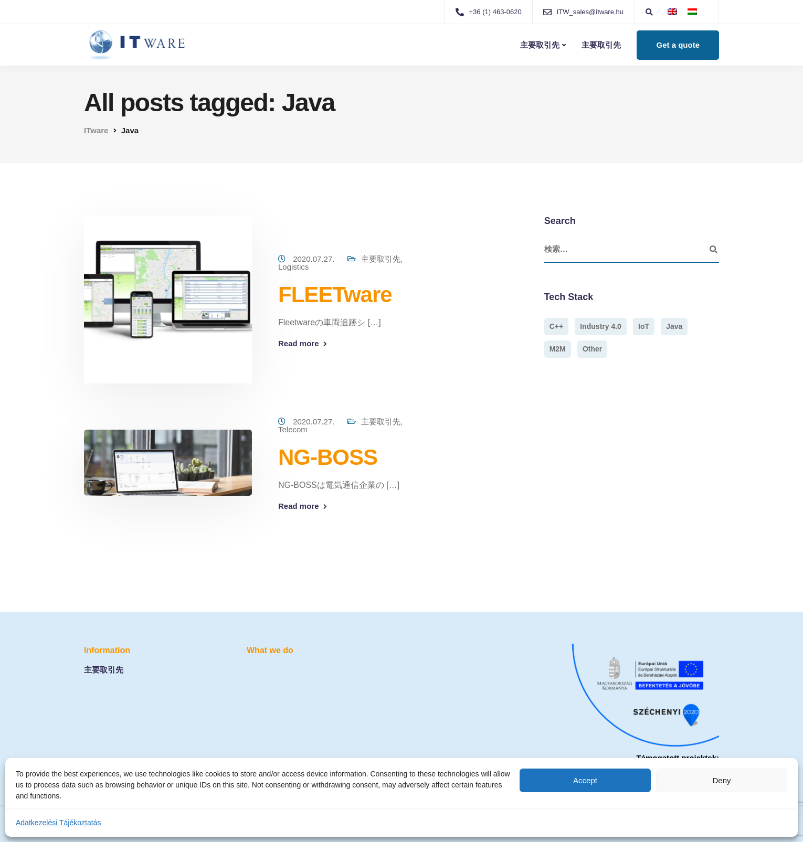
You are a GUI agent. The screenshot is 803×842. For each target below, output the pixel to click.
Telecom (293, 429)
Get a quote (678, 44)
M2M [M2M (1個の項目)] (558, 349)
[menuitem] (672, 11)
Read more (298, 343)
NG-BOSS (327, 457)
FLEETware (335, 294)
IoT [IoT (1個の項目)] (643, 326)
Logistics (293, 266)
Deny (721, 780)
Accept (585, 780)
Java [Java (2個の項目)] (674, 326)
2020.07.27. (314, 258)
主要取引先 (539, 44)
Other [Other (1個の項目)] (592, 349)
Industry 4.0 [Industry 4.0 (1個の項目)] (600, 326)
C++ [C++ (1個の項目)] (556, 326)
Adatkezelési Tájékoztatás (58, 822)
